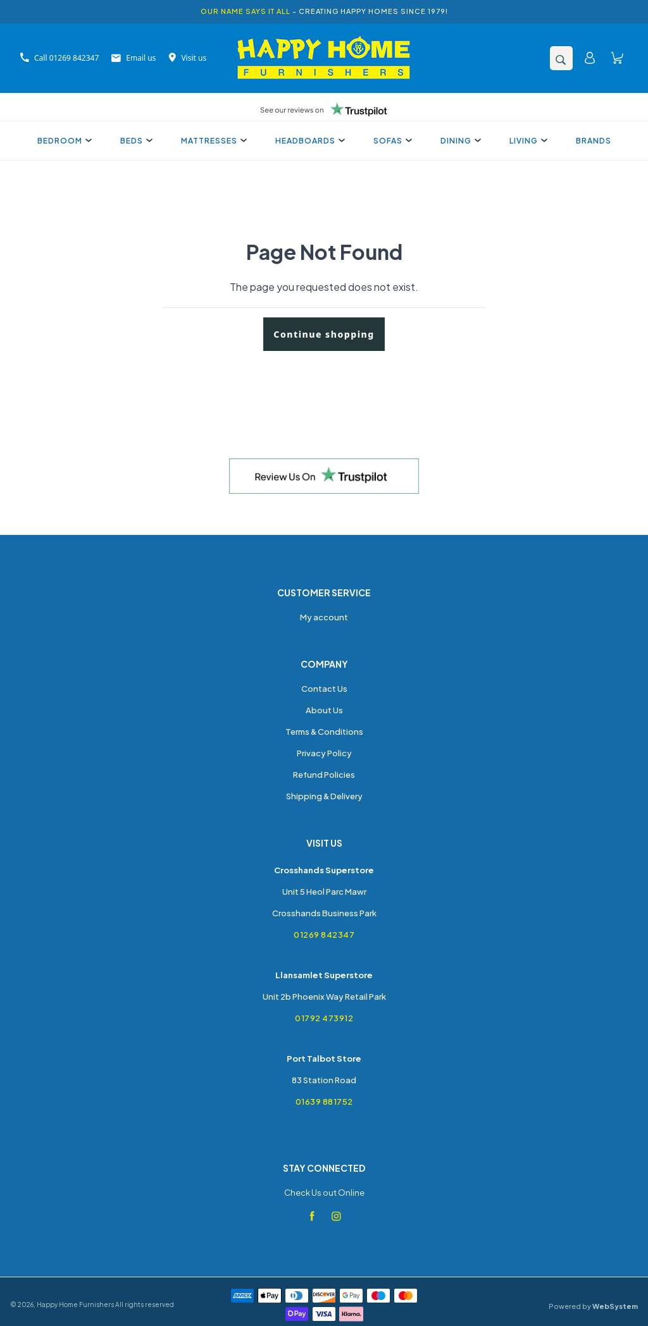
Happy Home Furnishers (75, 1304)
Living (526, 140)
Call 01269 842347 (59, 57)
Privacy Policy (324, 753)
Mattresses (212, 140)
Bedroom (63, 140)
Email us (133, 57)
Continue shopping (323, 334)
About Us (324, 710)
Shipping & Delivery (324, 796)
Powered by (593, 1306)
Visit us (187, 57)
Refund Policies (324, 775)
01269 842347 (324, 935)
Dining (459, 140)
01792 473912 (324, 1018)
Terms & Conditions (324, 732)
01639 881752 (324, 1101)
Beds (134, 140)
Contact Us (324, 689)
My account (324, 617)
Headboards (308, 140)
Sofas (391, 140)
